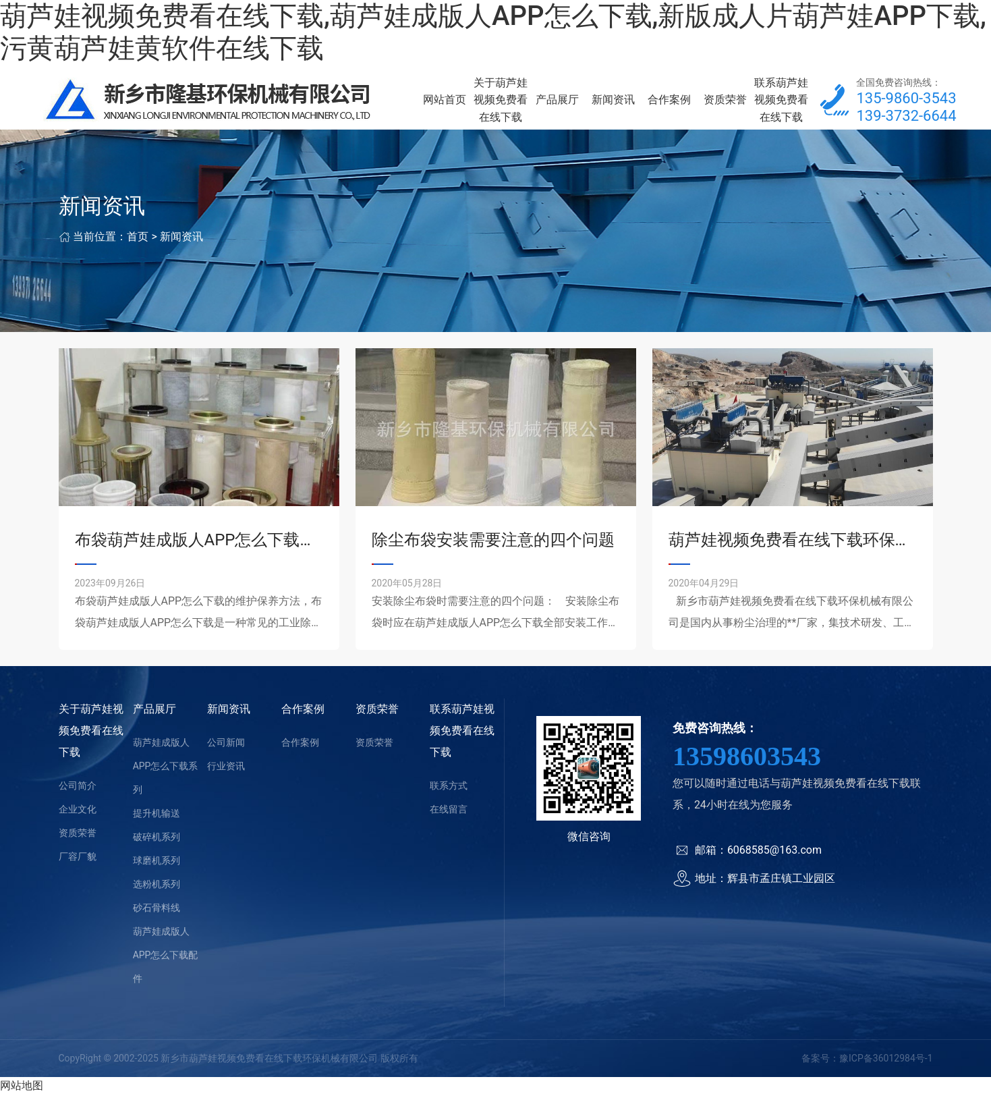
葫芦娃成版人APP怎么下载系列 (165, 774)
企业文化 (77, 817)
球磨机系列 (156, 868)
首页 (137, 244)
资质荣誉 (725, 103)
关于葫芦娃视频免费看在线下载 (501, 104)
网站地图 (21, 1093)
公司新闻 (226, 750)
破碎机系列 (156, 844)
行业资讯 (226, 774)
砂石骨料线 (156, 915)
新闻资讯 (613, 103)
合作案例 (669, 103)
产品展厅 (557, 103)
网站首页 (444, 103)
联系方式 (449, 793)
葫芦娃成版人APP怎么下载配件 (165, 963)
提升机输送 (156, 821)
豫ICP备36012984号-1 (885, 1066)
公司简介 (77, 793)
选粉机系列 (156, 892)
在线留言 (449, 817)
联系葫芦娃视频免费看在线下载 (781, 104)
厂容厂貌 (77, 864)
